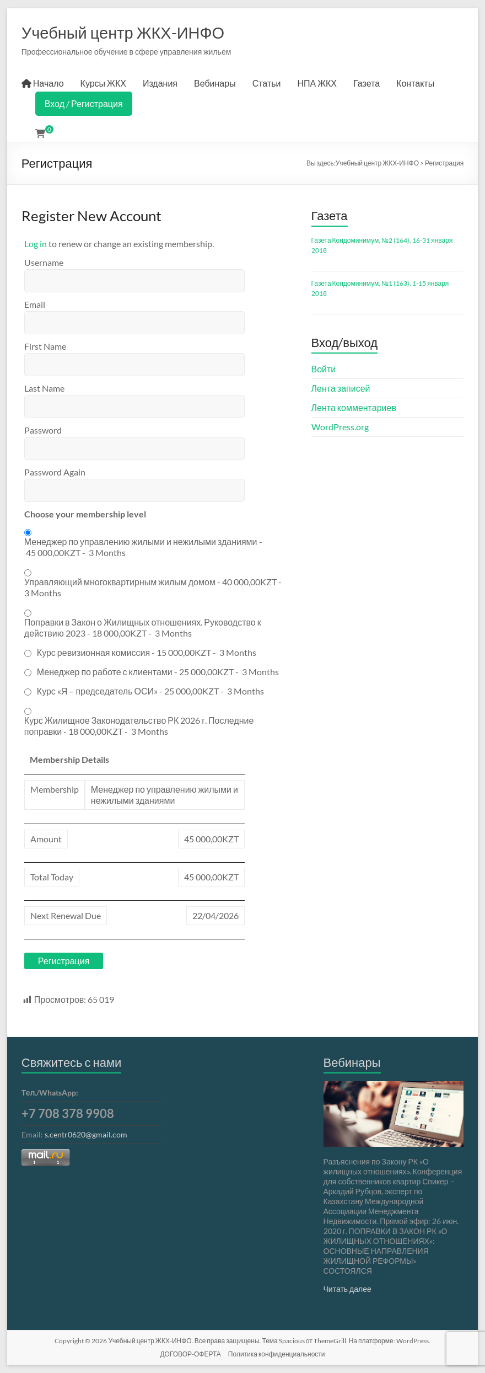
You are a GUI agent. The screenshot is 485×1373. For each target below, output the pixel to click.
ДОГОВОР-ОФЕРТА (190, 1354)
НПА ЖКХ (317, 83)
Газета (366, 83)
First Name (45, 346)
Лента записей (340, 388)
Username (43, 262)
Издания (160, 83)
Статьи (266, 83)
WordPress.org (340, 426)
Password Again (54, 472)
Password (43, 430)
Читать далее (347, 1289)
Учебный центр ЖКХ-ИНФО (122, 32)
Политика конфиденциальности (276, 1354)
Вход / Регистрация (84, 103)
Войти (323, 369)
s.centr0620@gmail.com (86, 1134)
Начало (42, 83)
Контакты (415, 83)
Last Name (44, 388)
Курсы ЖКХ (103, 83)
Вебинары (215, 83)
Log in (35, 243)
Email (34, 304)
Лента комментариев (353, 407)
